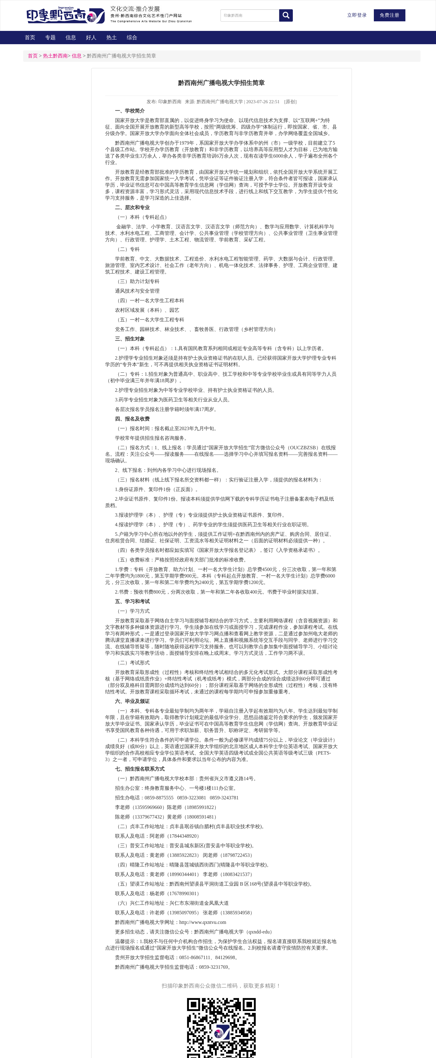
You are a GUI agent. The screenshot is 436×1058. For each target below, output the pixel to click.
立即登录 (357, 15)
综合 (132, 37)
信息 (71, 37)
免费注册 (390, 15)
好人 (91, 37)
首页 (30, 37)
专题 (50, 37)
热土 (111, 37)
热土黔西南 (55, 55)
